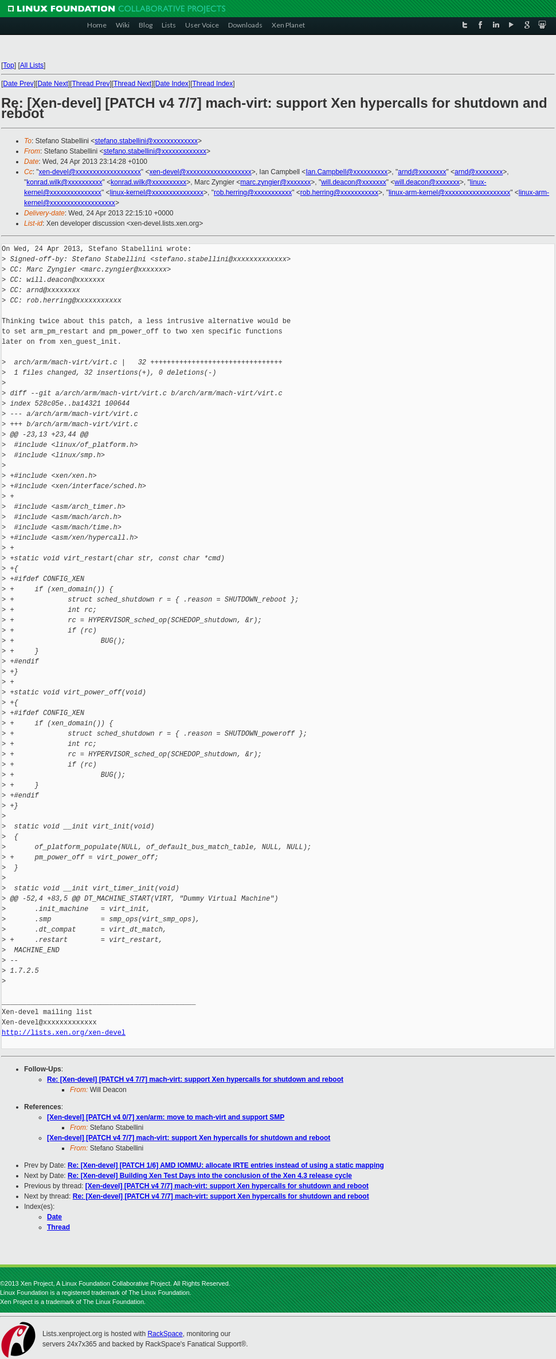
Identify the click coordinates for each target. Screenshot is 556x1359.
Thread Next (132, 84)
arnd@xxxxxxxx (422, 172)
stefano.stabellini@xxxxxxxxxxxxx (146, 141)
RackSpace (164, 1334)
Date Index (172, 84)
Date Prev (18, 84)
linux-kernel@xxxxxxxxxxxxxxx (156, 192)
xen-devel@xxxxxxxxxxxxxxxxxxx (90, 172)
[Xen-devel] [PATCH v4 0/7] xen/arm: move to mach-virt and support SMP (165, 1117)
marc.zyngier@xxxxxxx (275, 182)
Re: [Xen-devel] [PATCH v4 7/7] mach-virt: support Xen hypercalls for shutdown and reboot (195, 1079)
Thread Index (213, 84)
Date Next (52, 84)
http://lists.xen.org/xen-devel (64, 1033)
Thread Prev (90, 84)
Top (8, 65)
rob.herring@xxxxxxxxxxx (253, 192)
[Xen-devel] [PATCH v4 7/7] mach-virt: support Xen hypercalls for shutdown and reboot (188, 1138)
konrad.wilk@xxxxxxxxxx (64, 182)
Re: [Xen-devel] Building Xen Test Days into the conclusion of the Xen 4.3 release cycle (210, 1176)
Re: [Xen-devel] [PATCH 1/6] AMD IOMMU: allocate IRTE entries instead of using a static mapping (226, 1165)
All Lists (32, 65)
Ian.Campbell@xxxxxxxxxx (346, 172)
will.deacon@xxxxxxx (353, 182)
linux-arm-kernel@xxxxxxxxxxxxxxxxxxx (449, 192)
